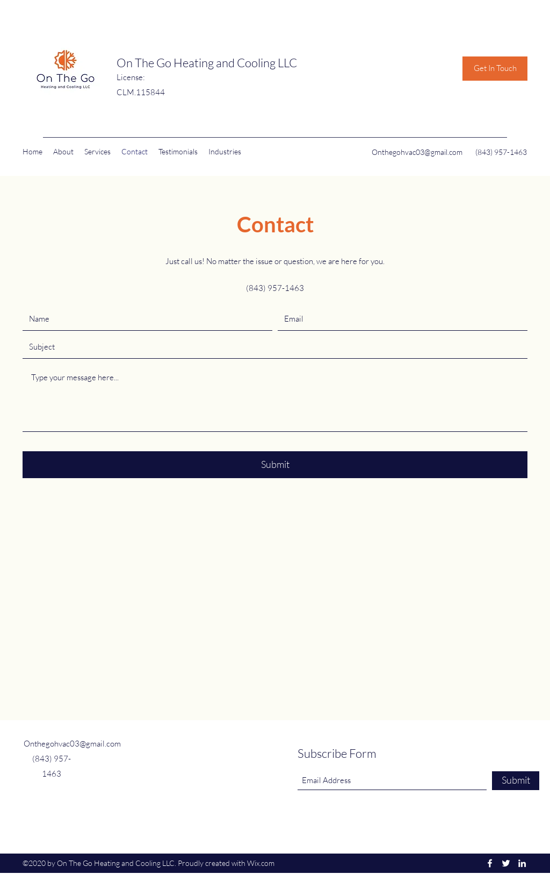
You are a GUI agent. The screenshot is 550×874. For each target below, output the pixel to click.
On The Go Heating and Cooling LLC (207, 62)
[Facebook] (489, 863)
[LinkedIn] (522, 863)
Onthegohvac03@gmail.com (417, 152)
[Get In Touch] (494, 68)
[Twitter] (506, 863)
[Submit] (275, 464)
